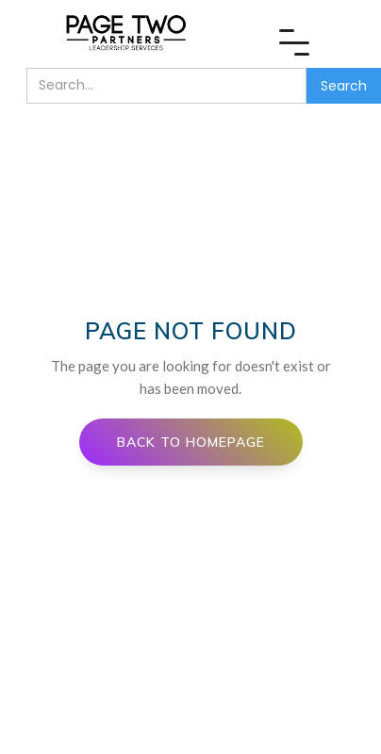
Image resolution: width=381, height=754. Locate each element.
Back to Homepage (191, 442)
